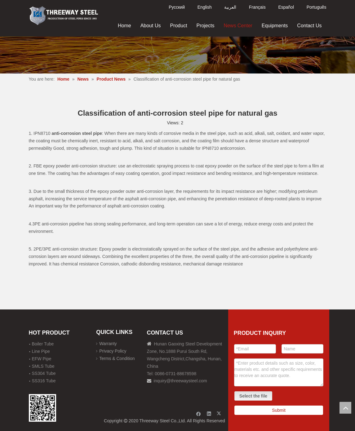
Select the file (253, 395)
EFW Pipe (41, 358)
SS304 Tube (44, 373)
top (345, 408)
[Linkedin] (209, 413)
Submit (279, 410)
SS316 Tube (44, 380)
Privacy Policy (112, 351)
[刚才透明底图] (64, 15)
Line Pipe (41, 351)
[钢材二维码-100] (42, 408)
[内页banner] (177, 55)
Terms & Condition (117, 358)
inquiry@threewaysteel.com (180, 380)
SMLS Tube (43, 366)
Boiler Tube (43, 343)
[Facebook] (198, 413)
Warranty (108, 343)
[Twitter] (220, 413)
